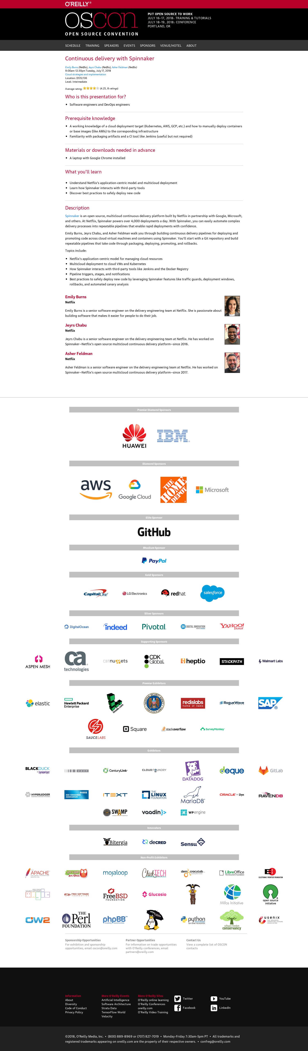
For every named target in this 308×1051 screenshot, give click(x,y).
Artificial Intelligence (115, 1000)
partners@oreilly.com (140, 951)
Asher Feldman (120, 67)
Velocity (107, 1016)
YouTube (221, 998)
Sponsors (147, 45)
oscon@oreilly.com (105, 948)
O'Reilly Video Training (153, 1012)
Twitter (183, 998)
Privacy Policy (74, 1012)
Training (92, 45)
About (191, 45)
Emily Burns (71, 67)
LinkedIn (221, 1007)
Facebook (184, 1007)
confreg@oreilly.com (215, 1041)
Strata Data (109, 1008)
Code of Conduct (76, 1008)
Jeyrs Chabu (94, 67)
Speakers (111, 45)
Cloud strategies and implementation (85, 74)
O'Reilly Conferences (151, 1004)
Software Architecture (116, 1004)
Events (129, 45)
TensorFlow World (113, 1012)
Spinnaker (72, 215)
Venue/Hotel (170, 45)
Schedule (73, 45)
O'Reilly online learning (153, 1000)
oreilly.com (145, 1008)
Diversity (71, 1004)
